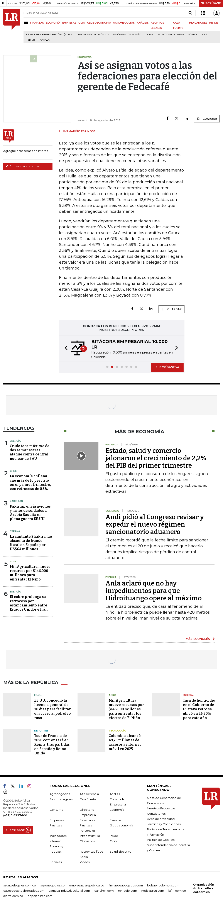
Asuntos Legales (61, 799)
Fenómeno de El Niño (127, 34)
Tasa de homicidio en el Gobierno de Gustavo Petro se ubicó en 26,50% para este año (199, 709)
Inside (114, 836)
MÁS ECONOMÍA (198, 638)
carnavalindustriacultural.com (69, 890)
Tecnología (117, 730)
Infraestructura (90, 836)
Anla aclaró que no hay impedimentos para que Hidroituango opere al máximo (153, 590)
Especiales (87, 820)
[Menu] (27, 22)
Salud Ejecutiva (120, 851)
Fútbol (193, 34)
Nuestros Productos (161, 808)
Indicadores (58, 836)
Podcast (55, 851)
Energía (15, 440)
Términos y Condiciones (164, 824)
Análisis (115, 794)
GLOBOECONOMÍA (99, 22)
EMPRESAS (69, 22)
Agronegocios (60, 794)
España (15, 531)
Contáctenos (156, 813)
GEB (204, 34)
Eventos (115, 820)
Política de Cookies (160, 839)
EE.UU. (38, 695)
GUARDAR (207, 118)
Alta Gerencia (89, 794)
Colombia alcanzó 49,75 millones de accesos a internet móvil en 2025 (125, 742)
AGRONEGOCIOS (124, 22)
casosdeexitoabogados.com (23, 890)
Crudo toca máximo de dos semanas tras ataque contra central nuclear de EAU (29, 452)
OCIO (81, 22)
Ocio (113, 841)
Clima (149, 34)
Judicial (188, 695)
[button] (65, 348)
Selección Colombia (170, 34)
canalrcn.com (104, 890)
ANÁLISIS (143, 22)
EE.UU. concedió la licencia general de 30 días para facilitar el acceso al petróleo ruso (52, 709)
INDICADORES (198, 22)
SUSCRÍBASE (211, 3)
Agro (13, 561)
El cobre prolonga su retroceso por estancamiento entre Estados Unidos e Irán (29, 603)
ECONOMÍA (53, 22)
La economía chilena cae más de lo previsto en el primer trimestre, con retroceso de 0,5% (30, 482)
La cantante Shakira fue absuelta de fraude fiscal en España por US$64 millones (31, 542)
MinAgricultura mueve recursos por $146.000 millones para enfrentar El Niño (30, 573)
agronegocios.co (52, 885)
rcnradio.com (127, 890)
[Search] (190, 13)
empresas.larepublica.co (86, 885)
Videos (85, 862)
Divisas (44, 40)
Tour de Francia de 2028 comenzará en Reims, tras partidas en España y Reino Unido (52, 744)
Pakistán (16, 501)
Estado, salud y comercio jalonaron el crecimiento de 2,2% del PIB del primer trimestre (155, 458)
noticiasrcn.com (152, 890)
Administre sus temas (22, 166)
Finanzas (56, 825)
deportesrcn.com (39, 896)
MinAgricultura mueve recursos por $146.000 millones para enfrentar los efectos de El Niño (126, 709)
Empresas (57, 820)
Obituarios (87, 841)
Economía (117, 809)
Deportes (41, 730)
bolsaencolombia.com (163, 885)
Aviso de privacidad (161, 819)
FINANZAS (37, 22)
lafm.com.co (177, 890)
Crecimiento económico (92, 34)
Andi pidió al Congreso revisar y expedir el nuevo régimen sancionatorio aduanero (154, 524)
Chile (13, 470)
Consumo (56, 809)
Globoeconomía (121, 825)
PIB (70, 34)
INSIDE (213, 22)
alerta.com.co (13, 896)
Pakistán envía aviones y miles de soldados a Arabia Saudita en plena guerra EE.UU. (30, 512)
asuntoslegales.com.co (19, 885)
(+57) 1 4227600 (15, 815)
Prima (31, 40)
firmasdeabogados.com (125, 885)
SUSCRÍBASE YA (167, 367)
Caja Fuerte (88, 799)
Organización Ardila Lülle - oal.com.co (203, 888)
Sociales (56, 862)
